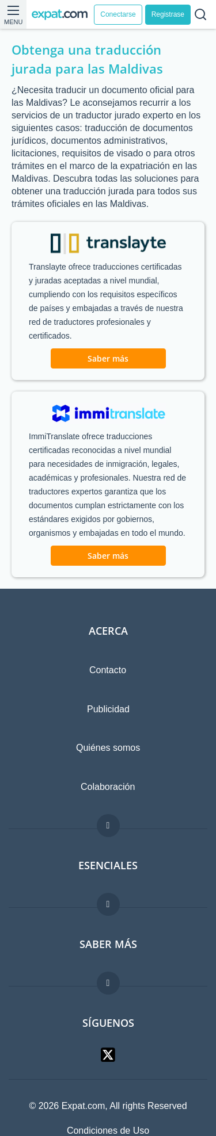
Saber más (108, 358)
